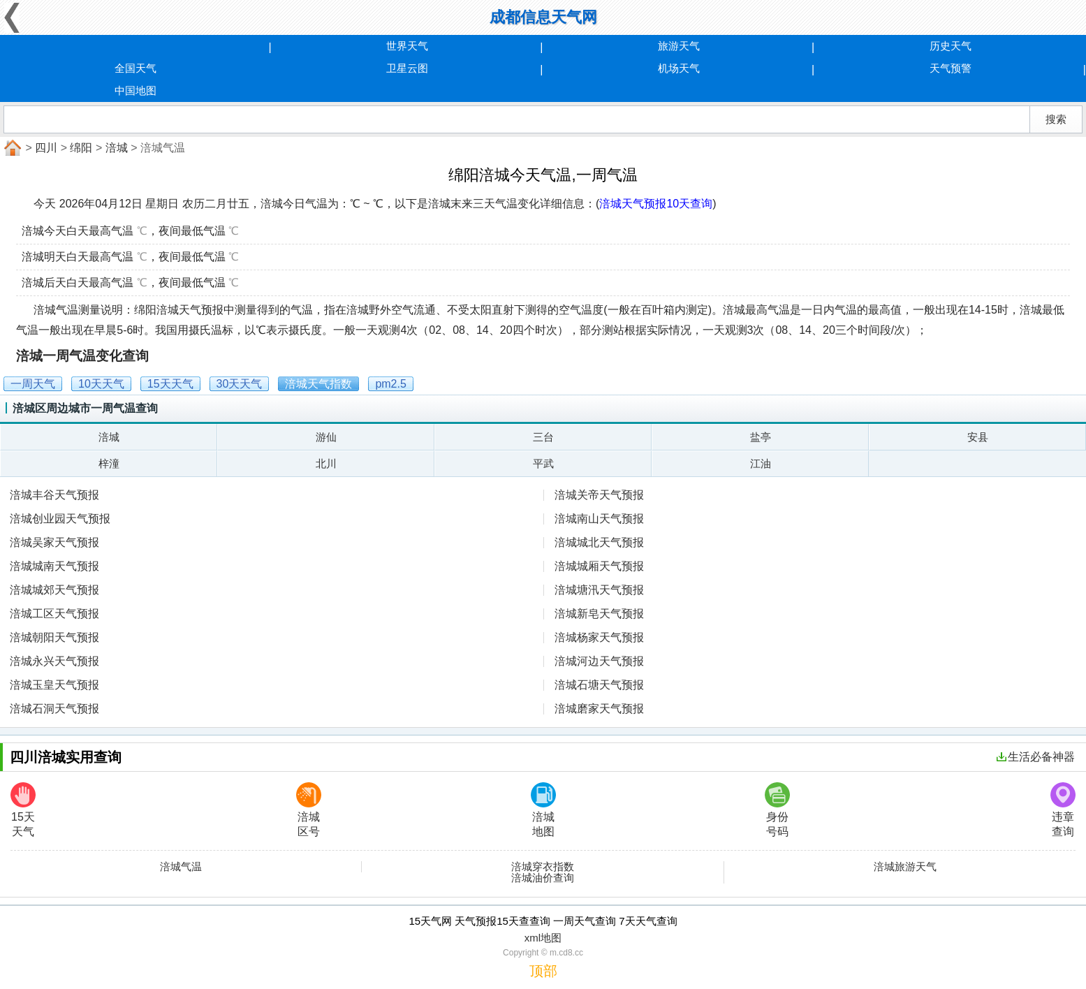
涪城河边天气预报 (599, 661)
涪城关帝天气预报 (599, 495)
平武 (543, 463)
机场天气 (679, 68)
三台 (543, 437)
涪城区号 (308, 809)
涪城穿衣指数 (542, 866)
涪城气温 (181, 866)
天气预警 (950, 68)
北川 (326, 463)
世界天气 (407, 46)
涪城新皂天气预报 (599, 614)
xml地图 (543, 938)
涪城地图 (543, 809)
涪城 (116, 148)
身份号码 (777, 809)
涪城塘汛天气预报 (599, 590)
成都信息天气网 (543, 17)
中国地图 (135, 90)
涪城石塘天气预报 (599, 685)
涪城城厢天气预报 (599, 566)
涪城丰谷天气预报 (54, 495)
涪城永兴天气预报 (54, 661)
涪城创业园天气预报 (60, 519)
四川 (46, 148)
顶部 (543, 971)
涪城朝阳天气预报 (54, 637)
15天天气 (23, 809)
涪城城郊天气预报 (54, 590)
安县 (977, 437)
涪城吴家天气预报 (54, 542)
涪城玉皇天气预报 (54, 685)
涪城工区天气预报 (54, 614)
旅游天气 (679, 46)
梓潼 (108, 463)
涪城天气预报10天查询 (655, 204)
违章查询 (1063, 809)
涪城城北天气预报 (599, 542)
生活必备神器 (1036, 757)
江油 (760, 463)
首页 (11, 148)
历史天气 (950, 46)
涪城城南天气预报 (54, 566)
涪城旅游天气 (905, 866)
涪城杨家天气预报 (599, 637)
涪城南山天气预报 (599, 519)
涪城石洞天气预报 (54, 709)
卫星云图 (407, 68)
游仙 (326, 437)
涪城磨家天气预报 (599, 709)
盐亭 (760, 437)
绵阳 (81, 148)
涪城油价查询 (542, 878)
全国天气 (135, 68)
